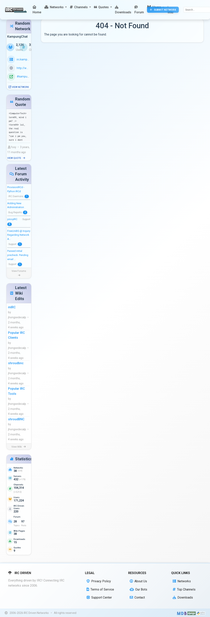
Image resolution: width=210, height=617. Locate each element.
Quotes (17, 547)
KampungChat (17, 36)
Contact (137, 597)
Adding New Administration (15, 205)
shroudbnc (16, 363)
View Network (19, 87)
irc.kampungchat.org (23, 59)
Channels (18, 484)
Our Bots (138, 589)
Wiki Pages (19, 531)
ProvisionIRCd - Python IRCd (15, 189)
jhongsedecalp (17, 317)
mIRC (12, 307)
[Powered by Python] (200, 613)
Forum (17, 517)
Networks (18, 468)
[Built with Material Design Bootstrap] (182, 613)
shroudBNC (16, 419)
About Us (138, 581)
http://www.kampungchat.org (23, 68)
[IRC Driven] (16, 10)
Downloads (19, 539)
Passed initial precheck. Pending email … (17, 255)
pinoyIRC (12, 219)
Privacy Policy (99, 581)
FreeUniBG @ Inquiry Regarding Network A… (18, 235)
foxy (12, 147)
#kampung (24, 76)
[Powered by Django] (191, 613)
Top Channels (184, 589)
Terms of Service (100, 589)
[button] (55, 7)
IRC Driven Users (19, 507)
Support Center (99, 597)
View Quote (16, 158)
